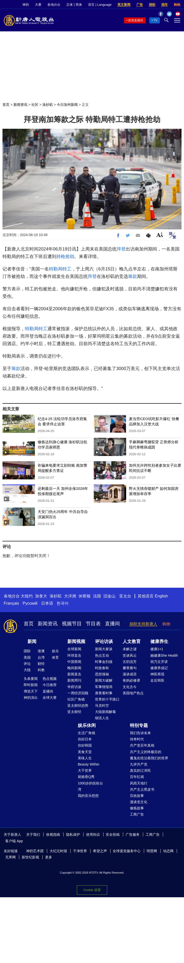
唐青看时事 (103, 693)
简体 (79, 4)
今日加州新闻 (67, 105)
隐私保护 (73, 834)
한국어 (63, 603)
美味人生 (85, 758)
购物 (177, 4)
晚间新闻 (74, 668)
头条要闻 (31, 679)
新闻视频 (76, 641)
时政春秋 (102, 668)
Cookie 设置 (91, 890)
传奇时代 (137, 739)
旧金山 (109, 596)
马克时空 (102, 705)
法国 (97, 596)
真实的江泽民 (140, 770)
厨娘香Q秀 (86, 777)
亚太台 (125, 596)
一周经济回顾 (77, 693)
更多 (48, 857)
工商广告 (137, 814)
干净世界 (80, 851)
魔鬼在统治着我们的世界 (149, 758)
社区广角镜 (76, 699)
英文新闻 (123, 4)
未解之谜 (130, 649)
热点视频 (50, 679)
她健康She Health (164, 655)
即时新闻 (31, 685)
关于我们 (33, 834)
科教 (41, 670)
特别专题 (139, 725)
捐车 (164, 4)
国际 (27, 651)
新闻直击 (74, 674)
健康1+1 (156, 649)
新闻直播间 (135, 20)
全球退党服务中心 (127, 851)
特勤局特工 (60, 268)
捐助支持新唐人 (143, 624)
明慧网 (152, 851)
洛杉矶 (47, 105)
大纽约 (27, 596)
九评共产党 (138, 764)
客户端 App (14, 841)
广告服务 (133, 834)
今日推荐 (50, 685)
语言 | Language (99, 4)
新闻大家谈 (103, 649)
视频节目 (72, 623)
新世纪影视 (30, 857)
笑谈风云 (130, 655)
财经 (41, 664)
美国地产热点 (133, 693)
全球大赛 (50, 698)
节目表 (93, 623)
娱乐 (55, 651)
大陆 (27, 670)
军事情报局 (103, 687)
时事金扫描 (103, 662)
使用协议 (93, 834)
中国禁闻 (74, 662)
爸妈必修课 (131, 680)
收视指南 (53, 834)
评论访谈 (104, 641)
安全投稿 (113, 834)
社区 (34, 105)
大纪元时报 (58, 851)
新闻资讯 (20, 105)
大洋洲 (70, 596)
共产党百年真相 (142, 745)
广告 (139, 4)
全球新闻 (74, 649)
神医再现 (157, 674)
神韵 (25, 4)
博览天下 (31, 691)
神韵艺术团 (35, 851)
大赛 (38, 4)
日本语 (47, 603)
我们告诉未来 (140, 733)
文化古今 (130, 687)
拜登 (121, 249)
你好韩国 (85, 745)
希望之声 (100, 851)
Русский (30, 603)
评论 (27, 664)
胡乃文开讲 (159, 662)
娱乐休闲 (87, 725)
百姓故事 (137, 796)
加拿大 (41, 596)
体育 (55, 657)
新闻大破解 (103, 680)
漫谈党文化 (138, 802)
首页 (5, 105)
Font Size (159, 234)
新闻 (31, 641)
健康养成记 (159, 668)
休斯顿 (85, 596)
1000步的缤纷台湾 (90, 786)
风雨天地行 (138, 783)
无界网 (10, 857)
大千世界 (85, 770)
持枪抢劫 (65, 256)
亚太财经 (74, 712)
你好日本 (85, 739)
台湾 (41, 657)
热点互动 (102, 655)
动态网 (168, 851)
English (161, 596)
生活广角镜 (86, 733)
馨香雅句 (130, 668)
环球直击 (74, 655)
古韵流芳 (130, 662)
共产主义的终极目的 (145, 752)
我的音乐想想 (88, 796)
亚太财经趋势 (77, 705)
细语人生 (102, 718)
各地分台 (53, 4)
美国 (27, 657)
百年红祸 (137, 777)
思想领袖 (102, 674)
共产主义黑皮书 (142, 789)
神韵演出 (31, 698)
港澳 (41, 651)
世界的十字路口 (107, 699)
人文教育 (132, 641)
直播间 (112, 623)
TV (155, 20)
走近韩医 (157, 680)
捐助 (152, 4)
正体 (69, 4)
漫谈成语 (130, 674)
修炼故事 (137, 808)
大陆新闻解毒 (105, 712)
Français (11, 603)
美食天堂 (85, 752)
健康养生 (159, 641)
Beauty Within (88, 764)
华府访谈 (74, 687)
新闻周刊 (74, 680)
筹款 (132, 276)
